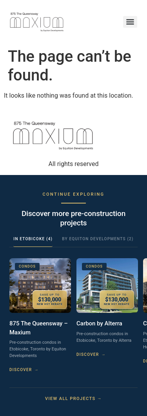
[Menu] (130, 22)
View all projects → (73, 398)
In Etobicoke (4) (33, 239)
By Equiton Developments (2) (97, 239)
